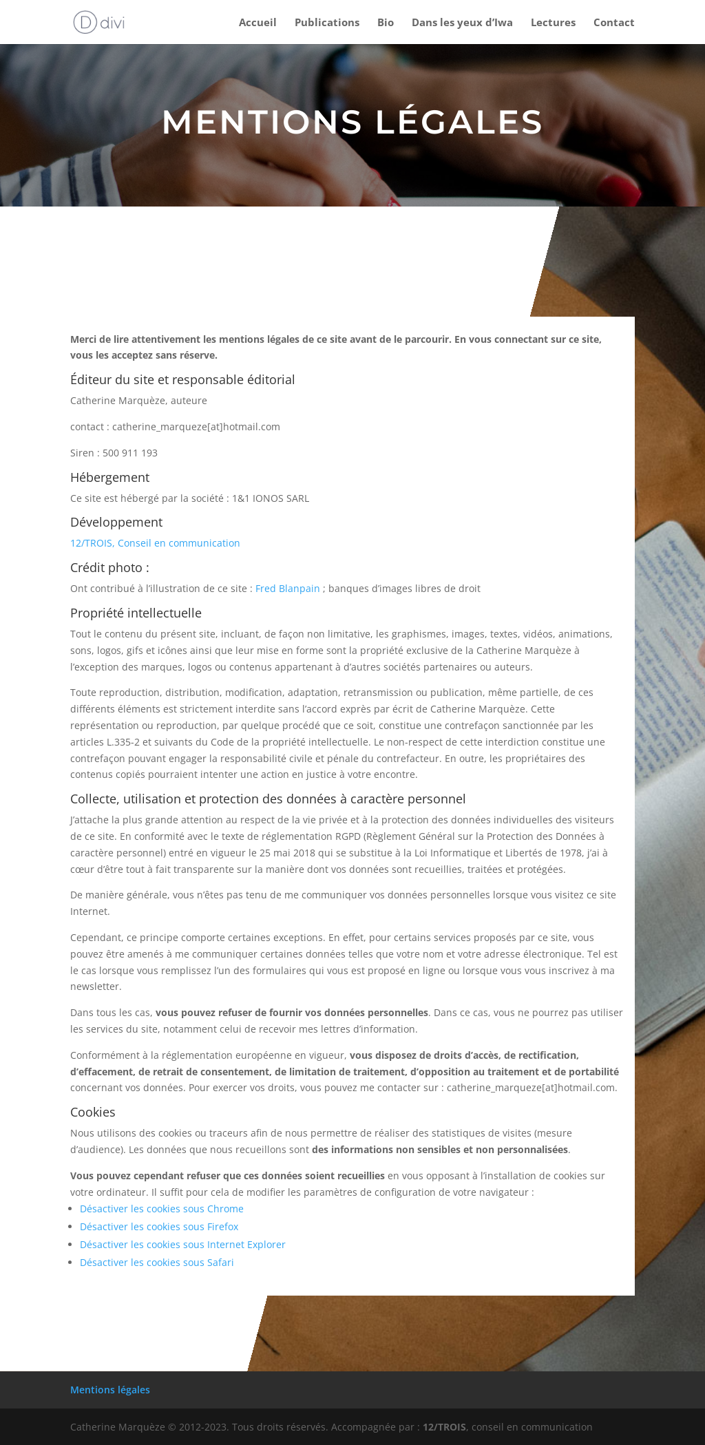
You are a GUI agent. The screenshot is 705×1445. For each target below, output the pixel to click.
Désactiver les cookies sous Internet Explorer (183, 1244)
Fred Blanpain (287, 588)
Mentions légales (110, 1389)
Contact (614, 23)
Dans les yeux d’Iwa (462, 23)
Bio (385, 23)
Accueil (258, 23)
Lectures (553, 23)
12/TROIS (444, 1426)
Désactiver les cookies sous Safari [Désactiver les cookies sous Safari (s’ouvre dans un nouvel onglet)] (157, 1262)
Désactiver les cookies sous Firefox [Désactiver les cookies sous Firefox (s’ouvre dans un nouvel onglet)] (159, 1226)
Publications (327, 23)
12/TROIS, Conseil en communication (155, 542)
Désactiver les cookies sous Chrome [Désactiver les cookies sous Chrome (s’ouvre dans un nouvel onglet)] (162, 1208)
